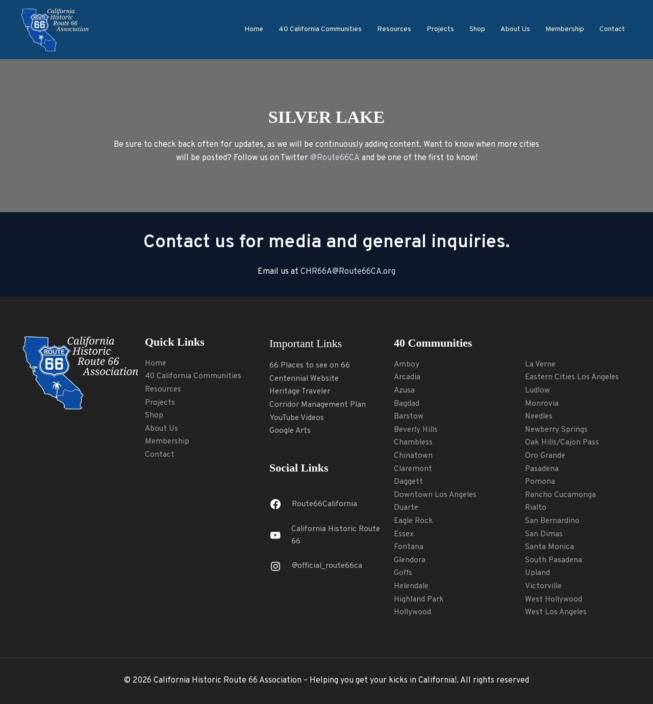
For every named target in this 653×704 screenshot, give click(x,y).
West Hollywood (554, 599)
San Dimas (544, 534)
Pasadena (542, 469)
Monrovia (542, 404)
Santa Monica (549, 547)
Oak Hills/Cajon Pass (563, 442)
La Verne (541, 364)
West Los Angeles (557, 612)
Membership (564, 29)
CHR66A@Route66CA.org (347, 272)
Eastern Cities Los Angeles (574, 377)
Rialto (536, 508)
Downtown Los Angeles (436, 495)
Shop (477, 29)
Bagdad (406, 404)
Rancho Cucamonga (561, 495)
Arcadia (407, 377)
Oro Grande (546, 456)
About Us (515, 29)
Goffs (403, 573)
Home (253, 29)
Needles (540, 416)
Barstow (409, 416)
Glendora (410, 560)
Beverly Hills (417, 430)
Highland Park (420, 599)
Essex (404, 534)
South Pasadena (554, 560)
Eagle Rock (414, 521)
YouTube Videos (297, 418)
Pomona (540, 482)
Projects (440, 29)
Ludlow (538, 390)
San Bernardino (553, 521)
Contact (612, 29)
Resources (394, 29)
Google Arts (291, 431)
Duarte (407, 508)
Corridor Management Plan (319, 405)
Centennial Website (305, 379)
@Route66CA (335, 158)
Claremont (414, 469)
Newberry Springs (558, 430)
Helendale (413, 586)
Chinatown (413, 456)
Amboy (407, 364)
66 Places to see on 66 (311, 365)
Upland (538, 573)
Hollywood (413, 612)
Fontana (408, 547)
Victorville (544, 586)
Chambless (414, 442)
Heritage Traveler (302, 391)
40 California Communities (320, 29)
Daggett (408, 482)
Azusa (405, 390)
